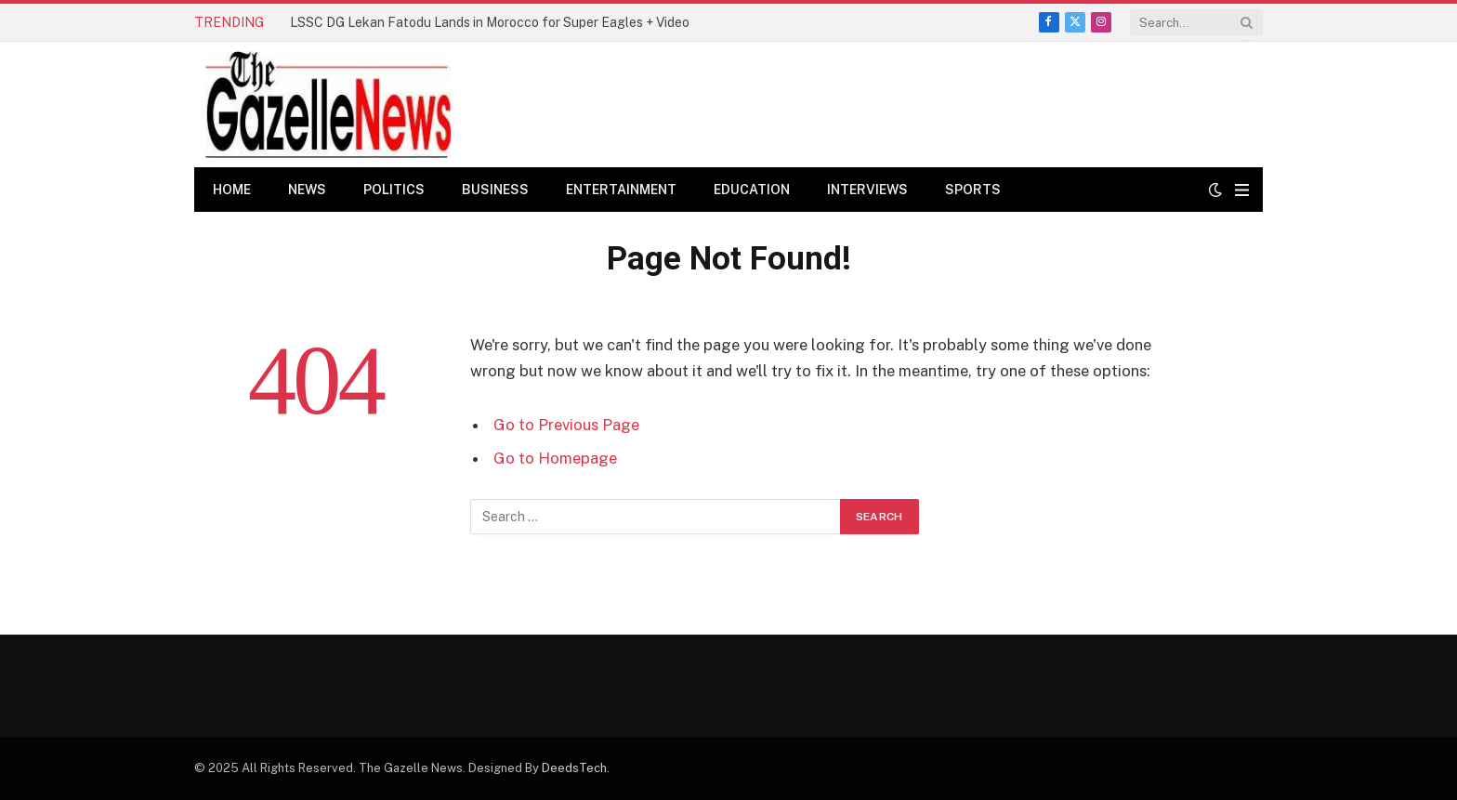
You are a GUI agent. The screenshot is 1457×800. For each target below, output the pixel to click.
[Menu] (1242, 190)
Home (232, 189)
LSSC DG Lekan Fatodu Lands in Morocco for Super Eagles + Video (489, 22)
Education (752, 189)
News (307, 189)
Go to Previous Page (566, 424)
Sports (973, 189)
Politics (394, 189)
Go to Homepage (555, 458)
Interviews (867, 189)
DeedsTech (574, 768)
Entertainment (621, 189)
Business (495, 189)
